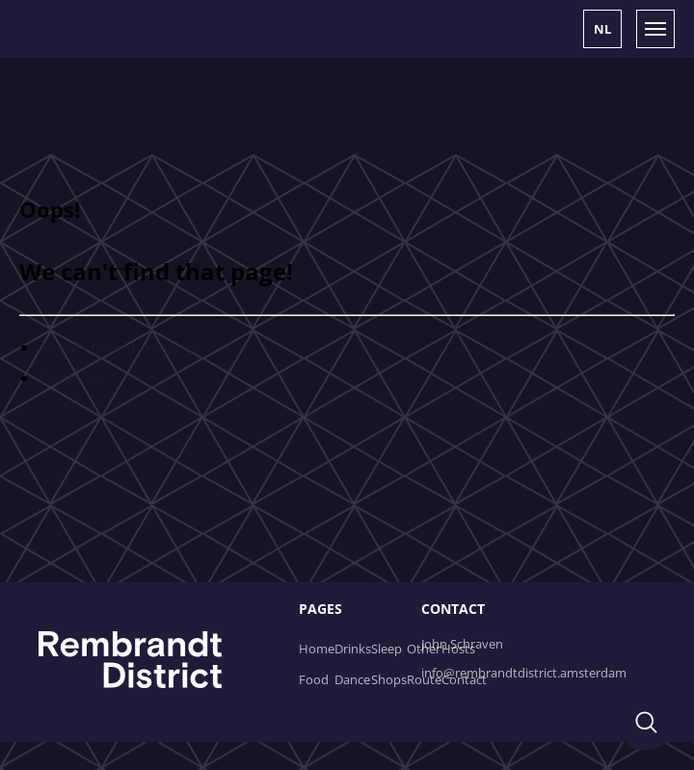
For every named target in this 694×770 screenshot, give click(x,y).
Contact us (71, 378)
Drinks (352, 648)
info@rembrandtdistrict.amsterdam (524, 672)
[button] (602, 29)
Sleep (386, 648)
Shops (389, 679)
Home (316, 648)
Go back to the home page (119, 347)
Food (314, 679)
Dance (352, 679)
